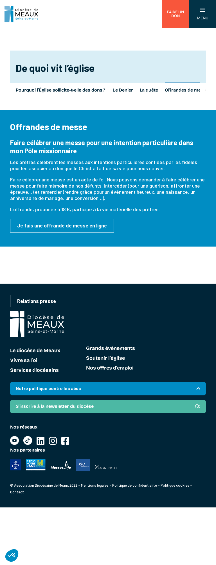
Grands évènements (110, 348)
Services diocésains (34, 370)
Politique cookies (175, 485)
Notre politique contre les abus (48, 388)
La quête (149, 90)
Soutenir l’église (105, 358)
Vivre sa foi (23, 360)
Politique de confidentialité (134, 485)
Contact (17, 492)
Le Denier (123, 90)
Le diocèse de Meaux (35, 351)
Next (204, 89)
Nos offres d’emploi (110, 368)
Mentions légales (95, 485)
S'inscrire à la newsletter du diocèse (55, 406)
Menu (202, 14)
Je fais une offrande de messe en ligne (62, 225)
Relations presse (36, 301)
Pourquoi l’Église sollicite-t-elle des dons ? (61, 90)
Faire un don (175, 14)
